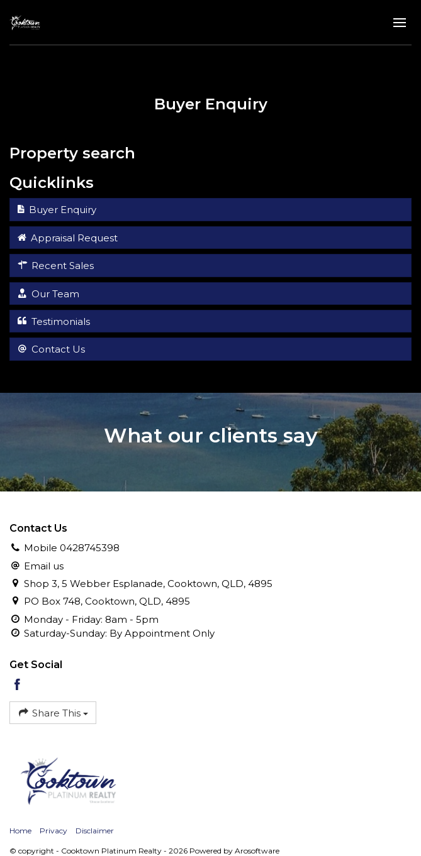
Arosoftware (257, 850)
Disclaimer (95, 830)
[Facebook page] (17, 685)
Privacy (53, 830)
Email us (44, 566)
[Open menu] (400, 23)
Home (20, 830)
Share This (53, 712)
